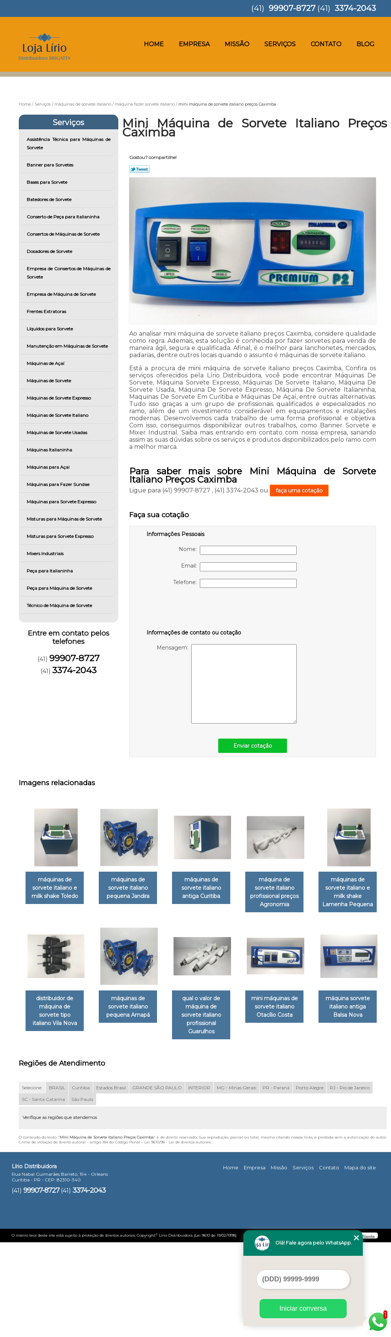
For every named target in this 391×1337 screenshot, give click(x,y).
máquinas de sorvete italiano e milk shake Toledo (56, 887)
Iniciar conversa (303, 1308)
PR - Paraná (276, 1182)
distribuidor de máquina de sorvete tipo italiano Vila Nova (132, 1003)
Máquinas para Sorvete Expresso (62, 501)
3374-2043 (355, 8)
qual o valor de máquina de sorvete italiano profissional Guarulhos (285, 1003)
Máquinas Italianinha (50, 450)
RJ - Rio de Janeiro (350, 1182)
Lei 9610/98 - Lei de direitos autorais (177, 1236)
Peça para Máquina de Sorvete (60, 588)
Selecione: (32, 1182)
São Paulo (82, 1194)
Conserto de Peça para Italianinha (64, 217)
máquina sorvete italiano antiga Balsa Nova (133, 1118)
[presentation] (194, 610)
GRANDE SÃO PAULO (157, 1182)
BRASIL (57, 1182)
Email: (239, 566)
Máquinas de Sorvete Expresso (59, 398)
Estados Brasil (111, 1182)
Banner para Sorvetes (50, 165)
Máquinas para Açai (49, 467)
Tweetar (139, 169)
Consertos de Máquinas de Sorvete (64, 234)
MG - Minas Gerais (236, 1182)
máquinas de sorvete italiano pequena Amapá (209, 998)
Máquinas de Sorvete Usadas (57, 432)
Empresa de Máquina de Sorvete (62, 294)
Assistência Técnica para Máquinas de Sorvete (68, 143)
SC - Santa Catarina (43, 1194)
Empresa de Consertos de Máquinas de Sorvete (68, 273)
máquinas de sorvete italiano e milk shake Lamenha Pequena (56, 1003)
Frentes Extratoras (47, 311)
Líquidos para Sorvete (50, 329)
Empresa (194, 44)
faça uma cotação (299, 490)
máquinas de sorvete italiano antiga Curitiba (209, 887)
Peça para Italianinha (50, 571)
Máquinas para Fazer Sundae (59, 484)
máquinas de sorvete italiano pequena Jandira (132, 887)
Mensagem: (227, 684)
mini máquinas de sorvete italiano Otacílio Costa (56, 1118)
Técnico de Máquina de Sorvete (60, 605)
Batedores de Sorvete (49, 199)
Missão (237, 44)
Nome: (238, 550)
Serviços (280, 44)
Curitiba (81, 1182)
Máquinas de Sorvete (49, 380)
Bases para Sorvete (47, 182)
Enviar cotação (252, 745)
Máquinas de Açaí (46, 363)
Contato (326, 44)
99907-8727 (292, 8)
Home (154, 44)
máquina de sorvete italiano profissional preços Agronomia (285, 887)
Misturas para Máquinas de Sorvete (65, 519)
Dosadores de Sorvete (50, 251)
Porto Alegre (309, 1182)
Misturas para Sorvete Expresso (61, 536)
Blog (365, 44)
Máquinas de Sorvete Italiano (58, 415)
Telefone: (235, 583)
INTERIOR (199, 1182)
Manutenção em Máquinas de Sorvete (68, 346)
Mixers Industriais (46, 553)
